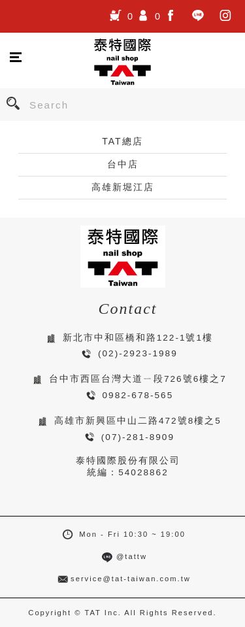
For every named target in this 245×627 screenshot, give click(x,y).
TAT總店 (122, 141)
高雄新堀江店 (122, 187)
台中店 (123, 164)
